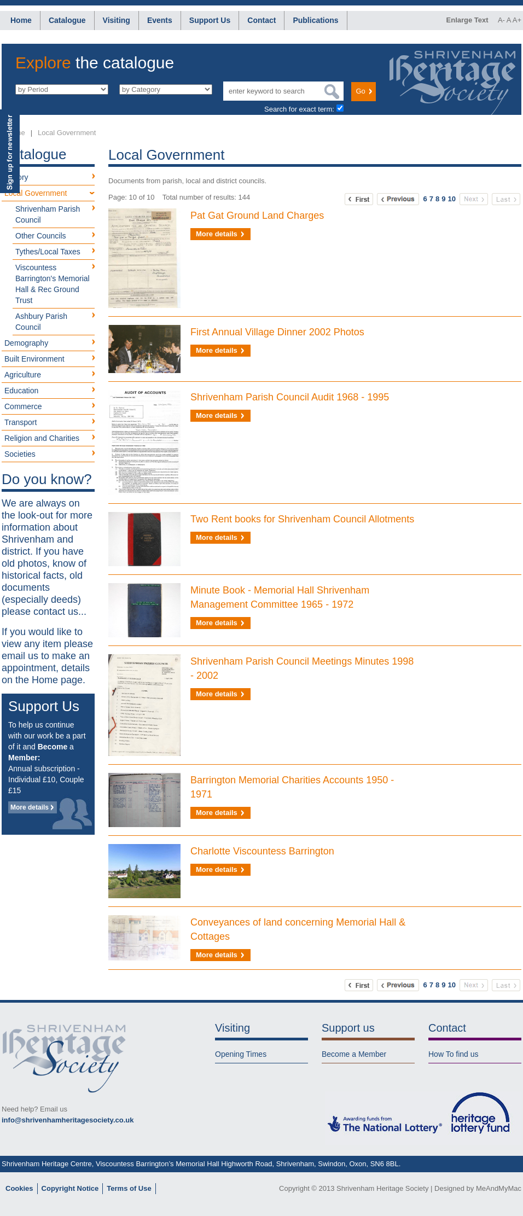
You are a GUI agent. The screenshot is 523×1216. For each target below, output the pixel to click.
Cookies (19, 1188)
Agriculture (22, 374)
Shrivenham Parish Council (47, 214)
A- (501, 20)
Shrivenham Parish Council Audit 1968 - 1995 (289, 397)
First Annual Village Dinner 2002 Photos (277, 332)
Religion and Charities (41, 438)
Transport (20, 422)
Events (159, 20)
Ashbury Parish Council (41, 321)
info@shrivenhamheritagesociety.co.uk (67, 1120)
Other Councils (40, 235)
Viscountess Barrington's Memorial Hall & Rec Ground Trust (52, 284)
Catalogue (67, 20)
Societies (20, 454)
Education (21, 390)
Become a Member (354, 1054)
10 (452, 199)
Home (21, 20)
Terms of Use (129, 1188)
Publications (315, 20)
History (16, 177)
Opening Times (240, 1054)
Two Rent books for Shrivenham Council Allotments (302, 519)
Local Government (67, 133)
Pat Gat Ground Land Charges (257, 215)
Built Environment (34, 358)
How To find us (453, 1054)
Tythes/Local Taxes (47, 251)
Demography (26, 343)
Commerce (23, 406)
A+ (517, 20)
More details (29, 807)
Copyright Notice (70, 1188)
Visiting (116, 20)
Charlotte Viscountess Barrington (262, 851)
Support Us (209, 20)
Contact (261, 20)
